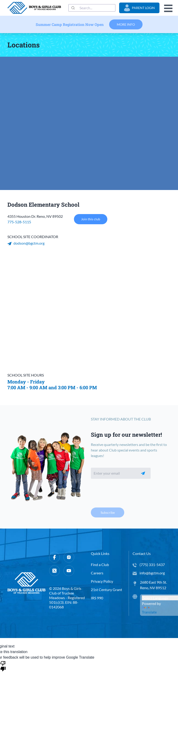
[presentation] (126, 492)
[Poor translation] (3, 665)
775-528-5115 (19, 222)
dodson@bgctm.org (25, 243)
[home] (34, 8)
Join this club (90, 219)
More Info (126, 24)
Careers (97, 573)
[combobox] (91, 8)
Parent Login (139, 7)
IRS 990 (97, 598)
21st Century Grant (106, 589)
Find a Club (100, 564)
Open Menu (168, 8)
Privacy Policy (102, 581)
